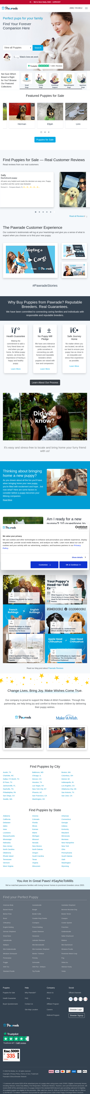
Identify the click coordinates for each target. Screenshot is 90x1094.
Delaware (6, 823)
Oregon (35, 853)
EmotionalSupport (55, 80)
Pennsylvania (67, 853)
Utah (63, 859)
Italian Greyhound (67, 936)
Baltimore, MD (37, 772)
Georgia (65, 823)
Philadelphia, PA (9, 792)
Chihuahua (7, 923)
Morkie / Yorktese (38, 953)
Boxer (5, 918)
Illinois (34, 826)
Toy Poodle (36, 971)
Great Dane (7, 936)
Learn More (16, 369)
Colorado (35, 819)
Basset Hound (8, 909)
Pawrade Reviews (55, 668)
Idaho (5, 826)
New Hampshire (68, 843)
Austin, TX (7, 772)
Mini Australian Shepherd (40, 949)
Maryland (65, 833)
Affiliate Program (53, 1004)
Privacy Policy (15, 1074)
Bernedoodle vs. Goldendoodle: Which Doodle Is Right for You (63, 630)
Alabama (6, 816)
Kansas (35, 829)
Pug (62, 958)
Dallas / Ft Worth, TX (11, 779)
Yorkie (63, 971)
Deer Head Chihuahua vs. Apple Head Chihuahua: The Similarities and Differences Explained (65, 658)
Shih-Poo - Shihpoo (39, 967)
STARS (65, 2)
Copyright (6, 1074)
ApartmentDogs (83, 80)
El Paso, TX (7, 782)
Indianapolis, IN (68, 782)
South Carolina (38, 856)
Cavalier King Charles (39, 918)
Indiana (64, 826)
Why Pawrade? (30, 993)
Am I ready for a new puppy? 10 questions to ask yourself (66, 523)
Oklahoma (7, 853)
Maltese (64, 940)
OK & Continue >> (73, 565)
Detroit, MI (66, 779)
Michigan (35, 836)
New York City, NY (39, 789)
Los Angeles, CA (68, 786)
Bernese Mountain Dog (69, 909)
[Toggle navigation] (85, 8)
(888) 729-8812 (76, 8)
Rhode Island (8, 856)
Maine (34, 833)
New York (65, 846)
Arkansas (65, 816)
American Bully (8, 905)
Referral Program (53, 1015)
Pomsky (35, 958)
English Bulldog (8, 927)
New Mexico (37, 846)
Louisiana (7, 833)
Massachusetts (9, 836)
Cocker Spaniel (66, 923)
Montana (65, 839)
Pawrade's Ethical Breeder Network (14, 1076)
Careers (50, 1009)
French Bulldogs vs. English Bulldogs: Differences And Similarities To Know (20, 629)
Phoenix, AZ (37, 792)
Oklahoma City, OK (69, 789)
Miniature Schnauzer (10, 953)
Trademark (34, 1074)
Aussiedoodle (36, 905)
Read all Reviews (76, 216)
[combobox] (16, 47)
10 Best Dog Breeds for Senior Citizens (21, 600)
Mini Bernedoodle (38, 945)
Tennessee (7, 859)
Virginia (35, 863)
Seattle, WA (7, 799)
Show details (77, 557)
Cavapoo (64, 918)
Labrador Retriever (38, 940)
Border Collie (36, 914)
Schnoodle (35, 962)
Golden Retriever (38, 931)
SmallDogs (27, 80)
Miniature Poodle (67, 949)
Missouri (35, 839)
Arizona (35, 816)
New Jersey (7, 846)
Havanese (35, 936)
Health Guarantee (9, 998)
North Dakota (37, 849)
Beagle (34, 909)
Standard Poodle (9, 971)
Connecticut (66, 819)
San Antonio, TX (68, 792)
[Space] (11, 1024)
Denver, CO (36, 779)
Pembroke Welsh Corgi (69, 953)
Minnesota (66, 836)
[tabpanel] (45, 116)
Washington (66, 863)
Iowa (5, 829)
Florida (35, 823)
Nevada (35, 843)
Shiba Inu (64, 962)
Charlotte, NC (8, 776)
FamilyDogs (41, 80)
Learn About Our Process (45, 382)
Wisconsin (36, 866)
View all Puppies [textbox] (12, 47)
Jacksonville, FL (9, 786)
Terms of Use (25, 1074)
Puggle (5, 962)
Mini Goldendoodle (9, 949)
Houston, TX (37, 782)
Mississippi (7, 839)
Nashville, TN (8, 789)
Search (38, 48)
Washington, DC (38, 799)
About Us (50, 993)
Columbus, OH (67, 776)
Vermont (6, 863)
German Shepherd (9, 931)
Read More (7, 500)
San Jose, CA (67, 796)
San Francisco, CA (39, 796)
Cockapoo (35, 923)
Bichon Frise (7, 914)
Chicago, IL (36, 776)
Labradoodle (7, 940)
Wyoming (65, 866)
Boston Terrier (66, 914)
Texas (34, 859)
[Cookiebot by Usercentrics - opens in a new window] (77, 527)
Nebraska (7, 843)
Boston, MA (66, 772)
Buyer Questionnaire (10, 1004)
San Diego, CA (9, 796)
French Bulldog (37, 927)
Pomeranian (7, 958)
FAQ (26, 998)
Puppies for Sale (45, 139)
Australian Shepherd (68, 905)
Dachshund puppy (42, 178)
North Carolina (8, 849)
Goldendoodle (66, 931)
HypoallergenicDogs (69, 80)
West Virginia (8, 866)
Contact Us (29, 1004)
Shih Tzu (6, 967)
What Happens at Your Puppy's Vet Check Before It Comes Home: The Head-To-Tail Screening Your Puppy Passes (65, 598)
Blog (48, 998)
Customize (45, 565)
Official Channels (75, 993)
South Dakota (67, 856)
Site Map (28, 1009)
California (6, 819)
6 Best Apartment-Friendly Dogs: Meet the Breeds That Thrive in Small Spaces (23, 658)
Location (35, 1009)
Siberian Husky (66, 967)
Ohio (63, 849)
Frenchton (64, 927)
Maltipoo (6, 945)
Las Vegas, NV (38, 786)
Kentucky (65, 829)
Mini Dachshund (66, 945)
